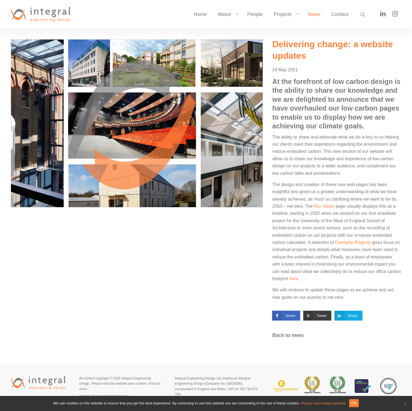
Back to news (288, 335)
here (293, 278)
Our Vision (324, 206)
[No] (405, 403)
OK (354, 403)
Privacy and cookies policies (323, 403)
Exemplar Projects (353, 242)
